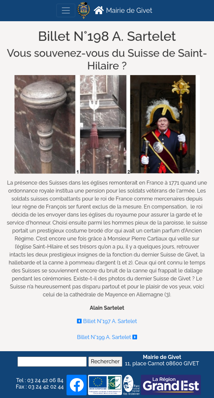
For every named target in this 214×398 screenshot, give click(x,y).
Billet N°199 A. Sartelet (107, 335)
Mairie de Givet (122, 10)
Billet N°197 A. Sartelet (107, 320)
